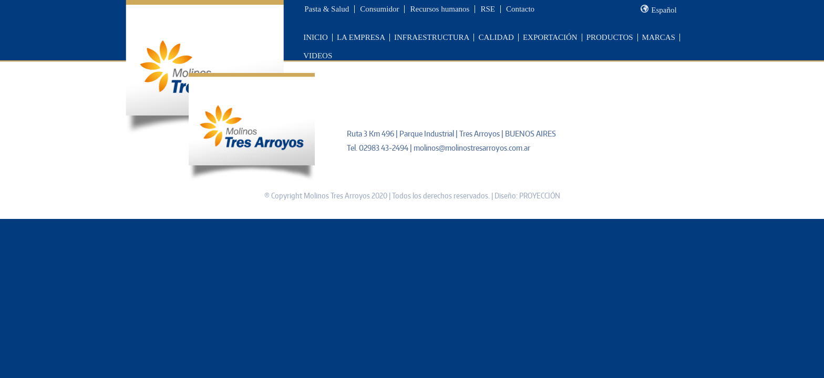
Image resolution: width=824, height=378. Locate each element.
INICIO (315, 37)
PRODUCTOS (609, 37)
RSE (487, 9)
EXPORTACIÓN (550, 37)
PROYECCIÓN (539, 195)
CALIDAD (496, 37)
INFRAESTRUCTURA (431, 37)
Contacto (520, 9)
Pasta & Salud (326, 9)
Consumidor (379, 9)
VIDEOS (317, 55)
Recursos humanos (439, 9)
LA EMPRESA (361, 37)
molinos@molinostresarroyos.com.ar (472, 148)
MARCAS (658, 37)
